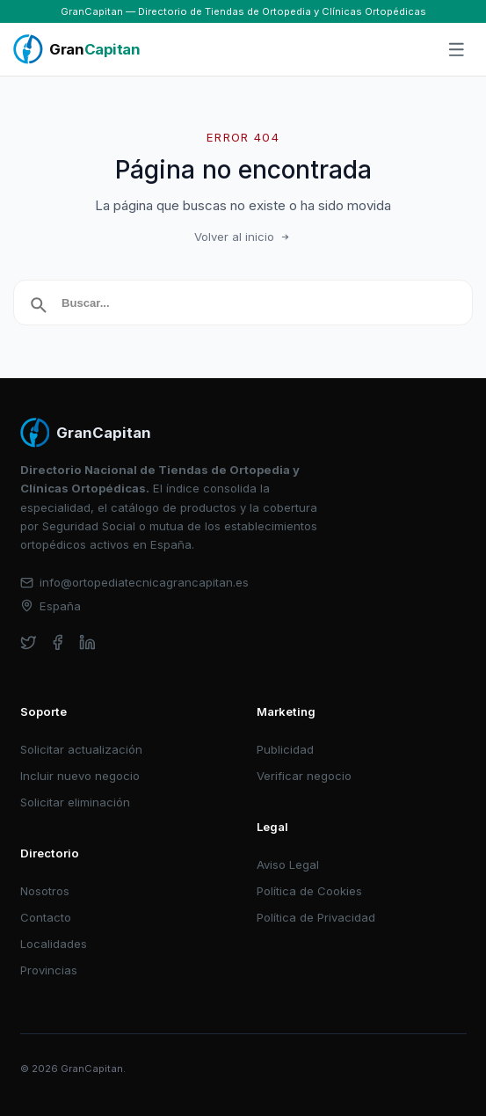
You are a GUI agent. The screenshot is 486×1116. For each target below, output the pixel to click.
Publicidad (285, 749)
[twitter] (28, 642)
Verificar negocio (304, 776)
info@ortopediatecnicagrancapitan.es (135, 582)
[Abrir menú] (457, 50)
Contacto (45, 917)
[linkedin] (87, 642)
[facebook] (57, 642)
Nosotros (44, 891)
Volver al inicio (243, 237)
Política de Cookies (309, 891)
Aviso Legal (288, 864)
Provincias (48, 970)
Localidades (53, 944)
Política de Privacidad (316, 917)
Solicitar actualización (81, 749)
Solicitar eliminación (75, 802)
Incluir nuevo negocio (80, 776)
